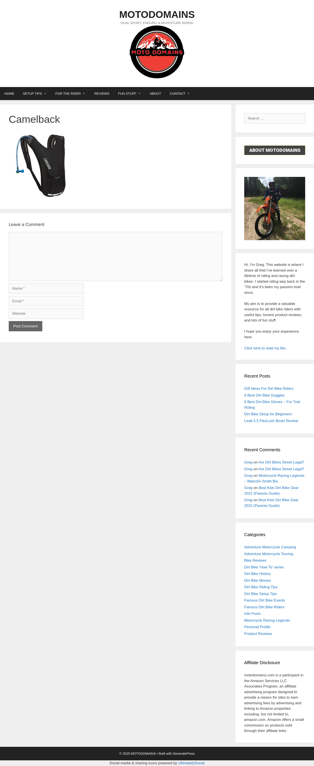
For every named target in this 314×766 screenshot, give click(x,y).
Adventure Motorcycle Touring (268, 554)
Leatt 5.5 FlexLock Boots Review (271, 421)
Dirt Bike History (257, 574)
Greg (248, 462)
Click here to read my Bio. (265, 348)
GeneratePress (184, 753)
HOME (9, 93)
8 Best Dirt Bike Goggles (264, 395)
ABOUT (155, 93)
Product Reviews (258, 634)
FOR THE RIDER (72, 93)
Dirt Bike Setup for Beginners (268, 414)
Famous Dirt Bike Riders (264, 607)
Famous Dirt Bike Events (264, 600)
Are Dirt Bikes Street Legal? (281, 462)
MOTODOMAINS (157, 14)
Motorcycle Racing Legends (267, 620)
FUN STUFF (131, 93)
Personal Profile (257, 627)
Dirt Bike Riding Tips (261, 587)
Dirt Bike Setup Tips (260, 594)
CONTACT (182, 93)
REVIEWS (101, 93)
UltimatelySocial (191, 763)
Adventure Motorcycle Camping (270, 547)
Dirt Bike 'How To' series (264, 567)
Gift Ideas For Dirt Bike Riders (269, 388)
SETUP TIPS (37, 93)
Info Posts (252, 614)
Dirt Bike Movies (257, 580)
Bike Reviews (255, 560)
